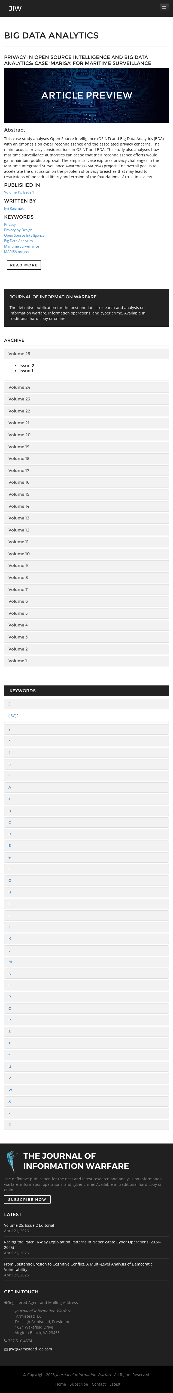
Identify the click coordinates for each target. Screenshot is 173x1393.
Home (60, 1384)
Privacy (10, 224)
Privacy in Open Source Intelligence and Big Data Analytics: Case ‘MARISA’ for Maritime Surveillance (77, 60)
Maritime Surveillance (21, 246)
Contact (99, 1384)
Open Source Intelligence (24, 235)
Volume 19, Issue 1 (19, 192)
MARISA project (16, 251)
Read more (24, 265)
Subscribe (79, 1384)
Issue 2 (26, 365)
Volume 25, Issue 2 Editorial (29, 1225)
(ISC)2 (13, 715)
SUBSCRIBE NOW (27, 1199)
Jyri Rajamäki (14, 208)
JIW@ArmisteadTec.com (30, 1349)
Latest (115, 1384)
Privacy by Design (18, 229)
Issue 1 (26, 370)
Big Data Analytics (18, 240)
